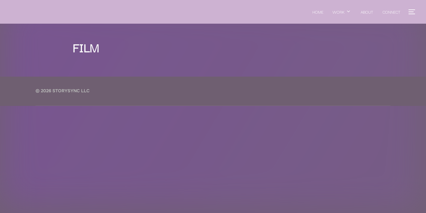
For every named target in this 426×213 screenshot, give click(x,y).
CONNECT (391, 12)
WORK (342, 12)
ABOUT (367, 12)
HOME (317, 12)
